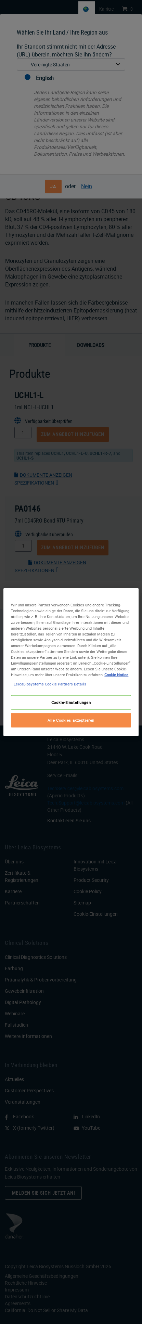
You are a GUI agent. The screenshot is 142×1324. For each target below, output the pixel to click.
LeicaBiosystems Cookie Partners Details (50, 683)
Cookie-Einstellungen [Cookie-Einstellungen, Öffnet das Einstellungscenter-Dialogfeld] (71, 702)
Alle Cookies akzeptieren (71, 720)
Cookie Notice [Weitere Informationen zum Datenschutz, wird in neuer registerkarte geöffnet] (116, 674)
